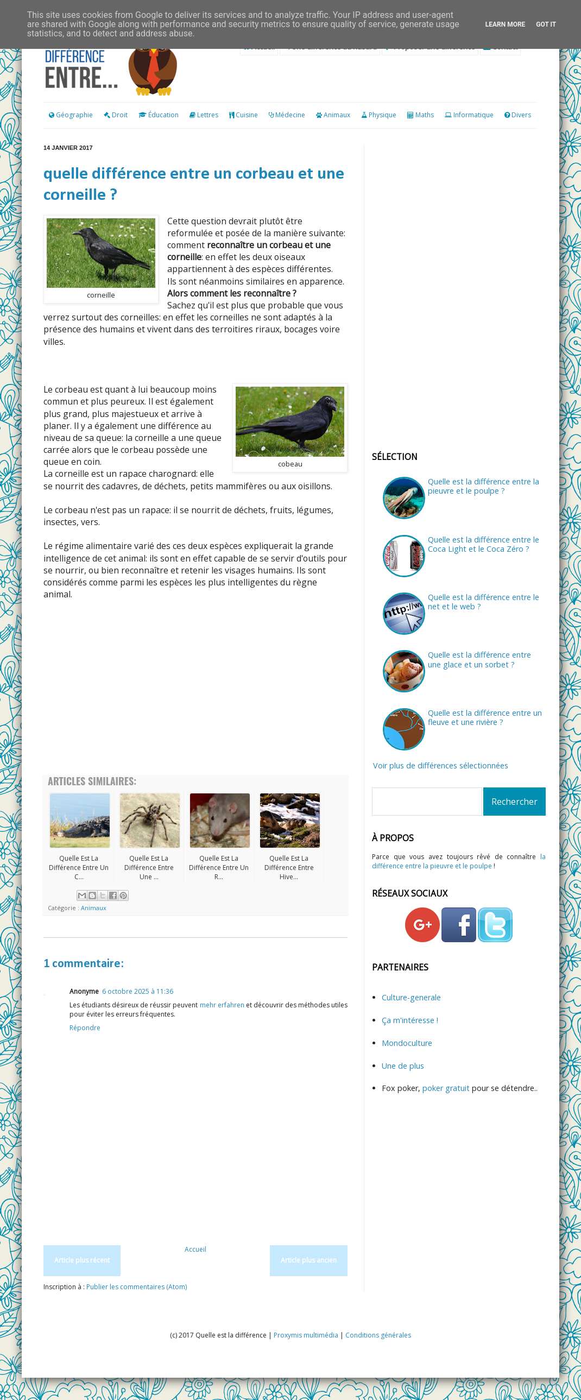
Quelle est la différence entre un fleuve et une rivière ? (485, 717)
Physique (382, 114)
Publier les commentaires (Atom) (136, 1286)
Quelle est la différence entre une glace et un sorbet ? (479, 659)
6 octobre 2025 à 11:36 (137, 991)
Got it (546, 24)
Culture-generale (411, 997)
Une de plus (403, 1066)
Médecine (290, 114)
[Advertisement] (195, 688)
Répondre (85, 1027)
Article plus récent (82, 1260)
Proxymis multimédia (306, 1335)
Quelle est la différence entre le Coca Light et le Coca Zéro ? (483, 544)
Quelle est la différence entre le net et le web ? (483, 601)
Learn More (505, 24)
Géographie (71, 114)
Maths (424, 114)
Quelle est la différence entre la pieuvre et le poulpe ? (483, 486)
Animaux (337, 114)
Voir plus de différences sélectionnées (440, 765)
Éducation (163, 114)
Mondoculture (407, 1043)
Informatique (473, 114)
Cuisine (247, 114)
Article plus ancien (309, 1260)
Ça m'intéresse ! (410, 1020)
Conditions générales (378, 1335)
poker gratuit (447, 1088)
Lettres (207, 114)
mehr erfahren (222, 1005)
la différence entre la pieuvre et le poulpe (459, 861)
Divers (521, 114)
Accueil (195, 1249)
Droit (116, 114)
